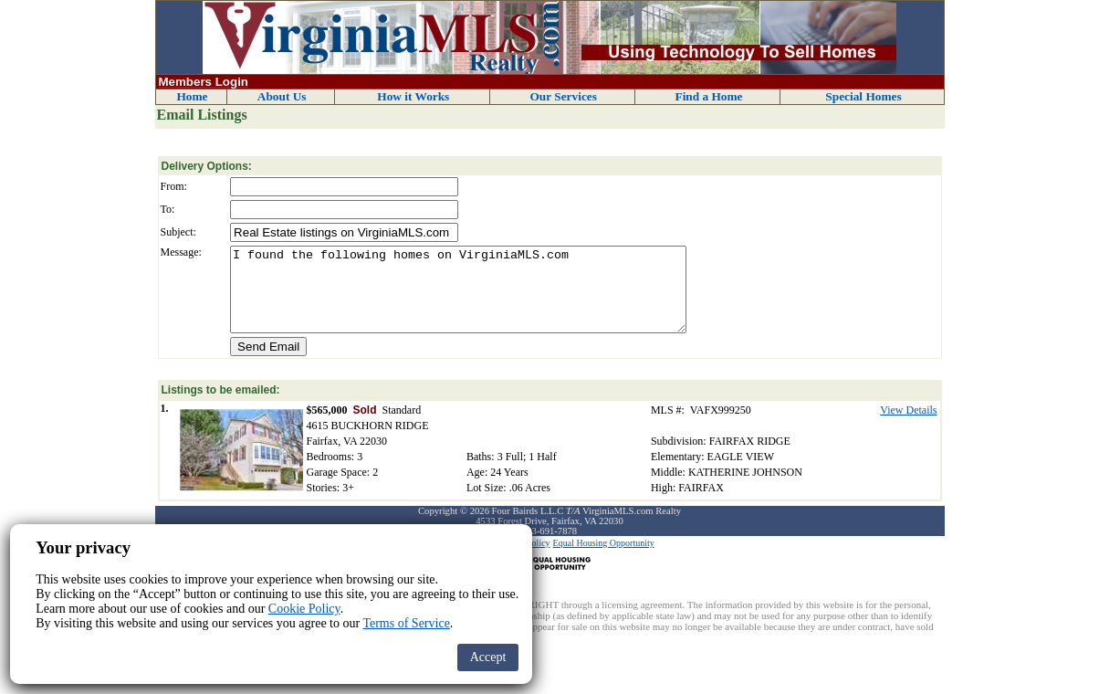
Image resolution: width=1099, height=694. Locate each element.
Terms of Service (405, 623)
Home (191, 96)
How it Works (413, 96)
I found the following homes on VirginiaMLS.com (458, 298)
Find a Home (708, 96)
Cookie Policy (304, 608)
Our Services (562, 96)
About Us (282, 96)
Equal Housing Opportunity (603, 559)
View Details (908, 426)
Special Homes (863, 96)
